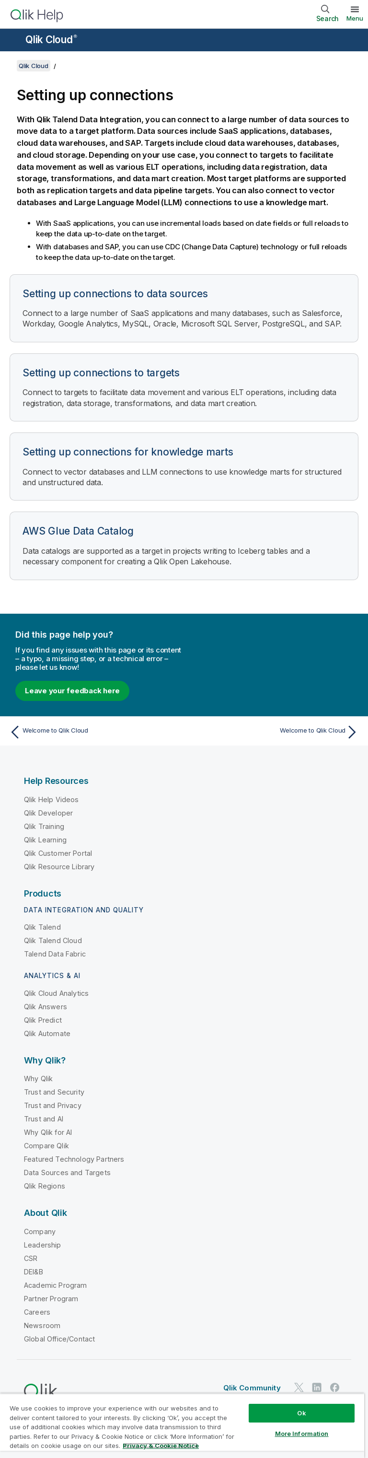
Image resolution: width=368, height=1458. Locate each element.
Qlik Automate (47, 1033)
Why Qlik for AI (48, 1132)
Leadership (42, 1245)
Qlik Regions (44, 1186)
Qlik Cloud (51, 40)
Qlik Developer (48, 813)
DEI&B (33, 1272)
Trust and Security (54, 1092)
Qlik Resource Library (59, 867)
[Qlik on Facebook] (335, 1387)
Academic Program (55, 1285)
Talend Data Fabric (55, 954)
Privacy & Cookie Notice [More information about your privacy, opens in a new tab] (161, 1445)
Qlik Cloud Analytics (56, 993)
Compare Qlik (46, 1146)
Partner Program (51, 1299)
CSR (30, 1258)
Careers (37, 1312)
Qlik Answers (45, 1007)
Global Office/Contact (59, 1339)
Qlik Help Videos (51, 799)
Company (40, 1231)
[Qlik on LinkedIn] (317, 1387)
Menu (354, 18)
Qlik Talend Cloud (53, 940)
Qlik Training (44, 826)
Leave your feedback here (72, 690)
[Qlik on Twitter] (299, 1387)
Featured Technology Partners (74, 1159)
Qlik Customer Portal (58, 853)
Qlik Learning (45, 840)
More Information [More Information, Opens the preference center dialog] (302, 1433)
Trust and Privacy (52, 1105)
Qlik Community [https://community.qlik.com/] (252, 1387)
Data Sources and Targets (67, 1172)
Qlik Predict (43, 1020)
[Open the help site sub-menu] (13, 41)
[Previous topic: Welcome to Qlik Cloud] (94, 732)
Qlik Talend (42, 927)
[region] (182, 1425)
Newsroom (42, 1325)
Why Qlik (38, 1078)
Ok (301, 1413)
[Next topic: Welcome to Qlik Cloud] (274, 732)
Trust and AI (43, 1119)
